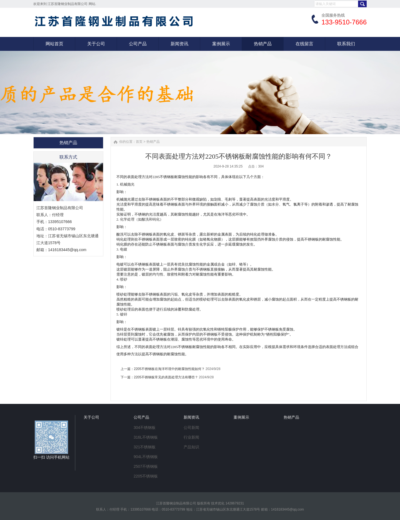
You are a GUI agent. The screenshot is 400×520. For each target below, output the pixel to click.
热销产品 (153, 142)
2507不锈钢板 (146, 466)
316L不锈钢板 (146, 437)
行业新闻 (191, 437)
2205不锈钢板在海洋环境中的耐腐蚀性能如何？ (169, 369)
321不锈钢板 (145, 447)
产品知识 (191, 447)
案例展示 (241, 417)
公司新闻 (191, 427)
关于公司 (91, 417)
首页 (139, 142)
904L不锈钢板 (146, 456)
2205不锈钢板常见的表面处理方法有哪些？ (166, 377)
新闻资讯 (191, 417)
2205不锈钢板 (146, 476)
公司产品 (141, 417)
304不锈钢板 (145, 427)
